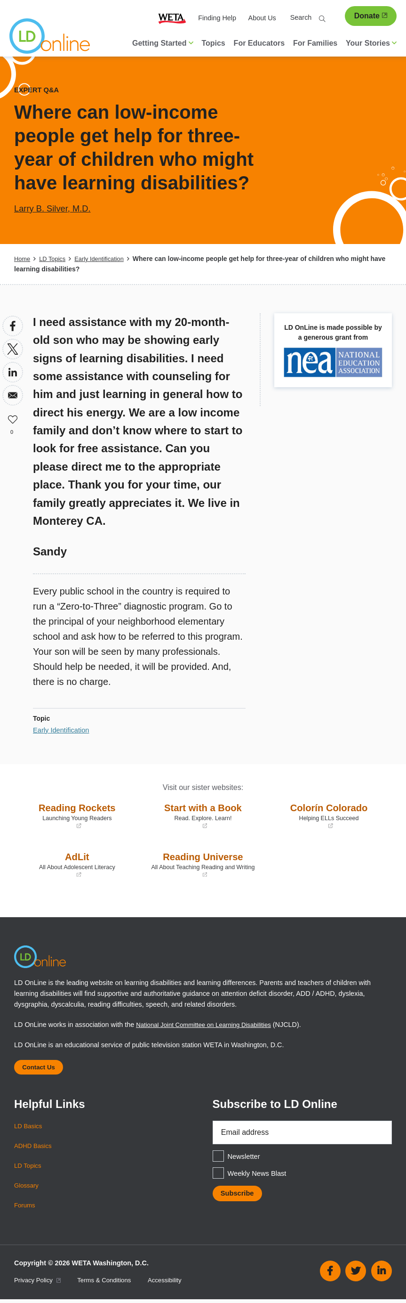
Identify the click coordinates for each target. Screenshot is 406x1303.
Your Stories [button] (371, 43)
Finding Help (217, 18)
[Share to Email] (12, 395)
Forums (25, 1209)
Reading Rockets (77, 815)
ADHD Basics (34, 1149)
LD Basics (29, 1129)
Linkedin (381, 1274)
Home (23, 258)
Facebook (330, 1274)
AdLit (77, 864)
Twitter (355, 1274)
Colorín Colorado (329, 815)
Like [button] (12, 418)
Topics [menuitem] (213, 43)
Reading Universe (203, 864)
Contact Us (41, 1069)
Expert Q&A (38, 90)
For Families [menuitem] (315, 43)
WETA (172, 18)
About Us (262, 18)
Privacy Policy (39, 1284)
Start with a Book (203, 815)
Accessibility (175, 1284)
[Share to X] (12, 349)
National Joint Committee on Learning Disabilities (210, 1024)
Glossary (27, 1189)
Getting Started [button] (162, 43)
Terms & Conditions (111, 1284)
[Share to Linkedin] (12, 372)
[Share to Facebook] (12, 326)
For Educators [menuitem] (259, 43)
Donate (370, 16)
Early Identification (105, 258)
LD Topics (54, 258)
